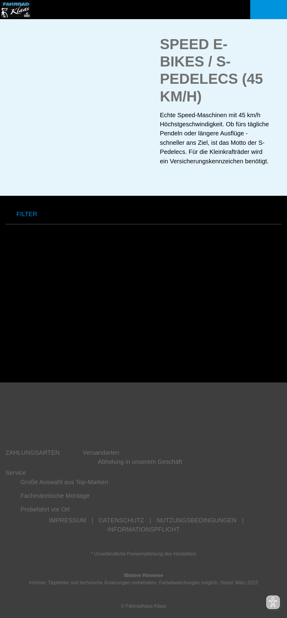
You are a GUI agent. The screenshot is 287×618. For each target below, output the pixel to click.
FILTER (21, 214)
